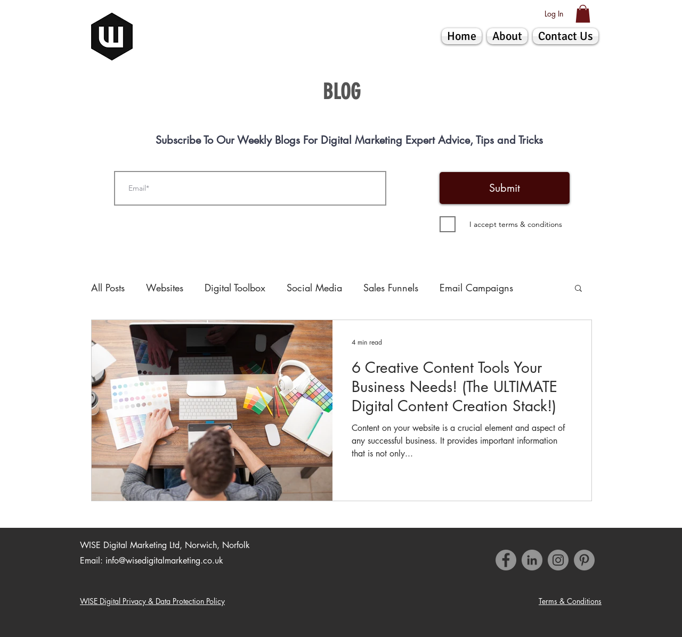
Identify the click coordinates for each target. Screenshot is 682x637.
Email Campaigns (476, 287)
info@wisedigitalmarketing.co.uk (164, 560)
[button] (582, 13)
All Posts (108, 287)
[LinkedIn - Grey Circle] (532, 560)
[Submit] (505, 188)
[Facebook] (506, 560)
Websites (164, 287)
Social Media (314, 287)
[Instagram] (558, 560)
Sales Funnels (390, 287)
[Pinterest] (584, 560)
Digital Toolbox (235, 287)
